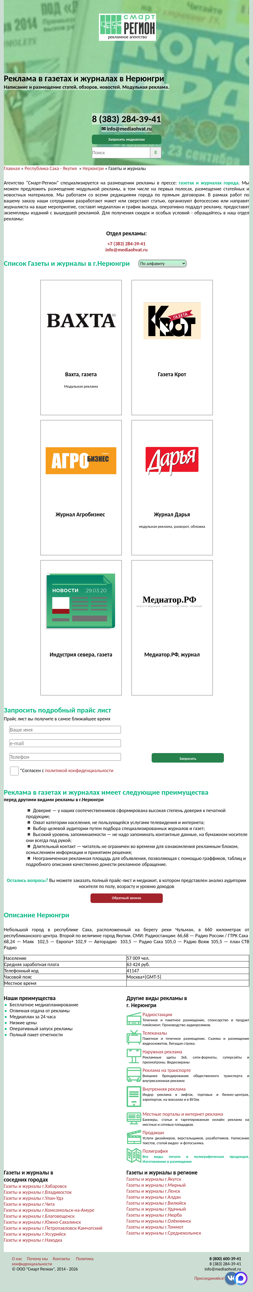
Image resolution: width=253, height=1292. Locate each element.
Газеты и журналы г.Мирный (156, 1185)
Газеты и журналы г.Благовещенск (39, 1216)
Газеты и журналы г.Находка (33, 1240)
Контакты (61, 1258)
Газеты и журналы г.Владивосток (38, 1192)
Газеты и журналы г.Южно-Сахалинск (42, 1222)
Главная (12, 168)
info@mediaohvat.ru (126, 250)
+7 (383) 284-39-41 (127, 244)
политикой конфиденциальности (79, 771)
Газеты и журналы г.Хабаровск (35, 1186)
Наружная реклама (162, 1052)
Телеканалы (155, 1033)
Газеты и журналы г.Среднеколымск (164, 1233)
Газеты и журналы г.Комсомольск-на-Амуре (49, 1210)
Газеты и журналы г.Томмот (155, 1227)
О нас (17, 1258)
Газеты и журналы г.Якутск (154, 1179)
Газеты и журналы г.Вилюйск (156, 1203)
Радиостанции (157, 1014)
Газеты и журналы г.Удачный (156, 1209)
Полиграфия (155, 1151)
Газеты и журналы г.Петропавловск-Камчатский (53, 1228)
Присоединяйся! (209, 1278)
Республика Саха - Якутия (51, 168)
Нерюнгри (93, 168)
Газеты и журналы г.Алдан (154, 1197)
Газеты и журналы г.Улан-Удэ (33, 1198)
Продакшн (153, 1133)
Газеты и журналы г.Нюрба (154, 1215)
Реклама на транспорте (167, 1070)
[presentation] (187, 736)
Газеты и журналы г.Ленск (153, 1191)
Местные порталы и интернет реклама (183, 1114)
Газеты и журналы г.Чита (29, 1204)
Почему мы (37, 1258)
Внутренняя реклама (164, 1089)
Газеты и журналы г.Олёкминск (159, 1221)
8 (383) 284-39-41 (225, 1263)
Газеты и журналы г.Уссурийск (35, 1234)
